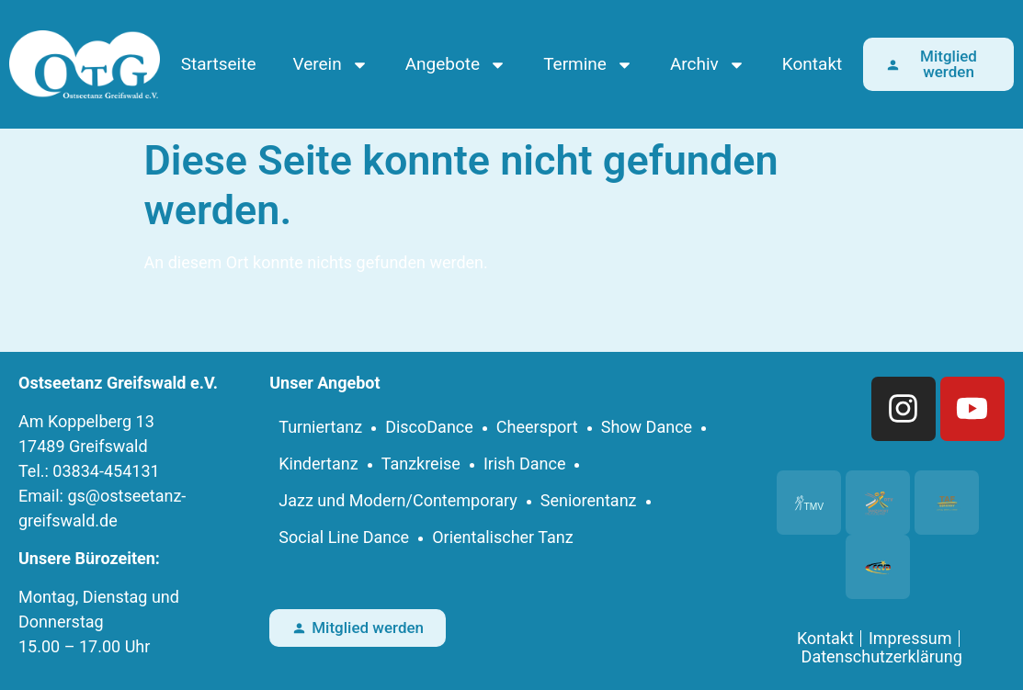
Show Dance (646, 426)
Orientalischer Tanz (503, 537)
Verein (330, 65)
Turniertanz (320, 426)
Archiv (707, 65)
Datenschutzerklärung (881, 657)
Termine (588, 65)
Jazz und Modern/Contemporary (397, 500)
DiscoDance (429, 426)
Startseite (218, 63)
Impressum (910, 638)
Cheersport (537, 426)
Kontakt (812, 63)
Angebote (455, 65)
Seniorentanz (588, 500)
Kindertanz (318, 463)
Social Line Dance (343, 537)
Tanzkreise (420, 463)
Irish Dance (524, 463)
